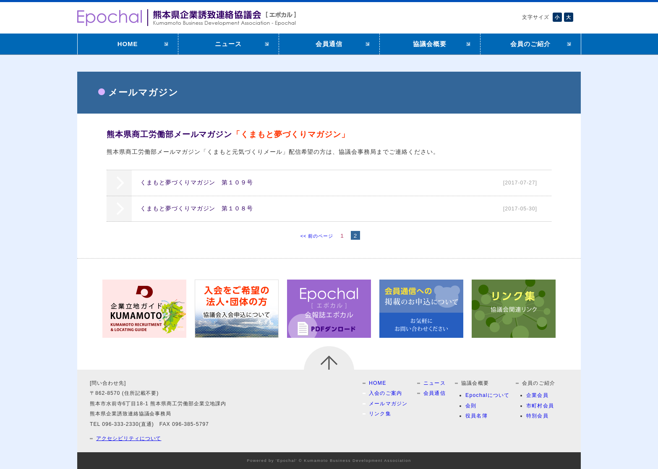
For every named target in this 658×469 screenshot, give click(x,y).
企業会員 (537, 395)
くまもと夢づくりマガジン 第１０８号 (342, 209)
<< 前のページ (316, 235)
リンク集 (380, 414)
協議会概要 (429, 43)
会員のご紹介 (530, 43)
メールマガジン (388, 404)
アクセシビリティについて (128, 438)
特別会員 (537, 416)
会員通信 (329, 43)
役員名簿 (476, 416)
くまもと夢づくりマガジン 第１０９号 (342, 183)
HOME (128, 43)
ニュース (228, 43)
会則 (470, 406)
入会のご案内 (385, 393)
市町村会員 (540, 406)
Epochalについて (487, 395)
